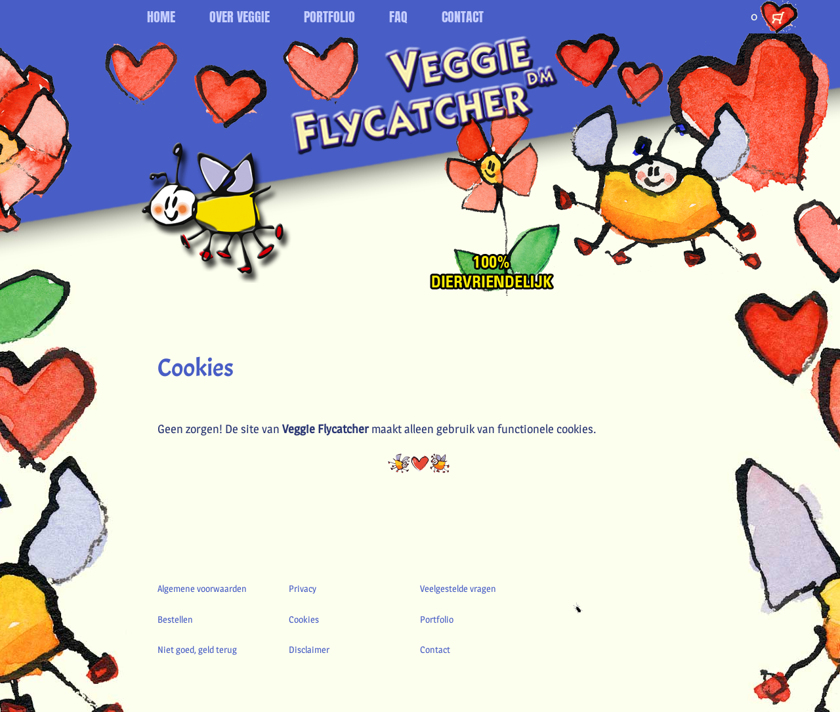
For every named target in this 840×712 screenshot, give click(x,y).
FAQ (398, 17)
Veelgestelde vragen (458, 588)
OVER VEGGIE (239, 17)
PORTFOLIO (329, 17)
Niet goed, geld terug (197, 649)
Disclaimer (309, 649)
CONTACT (463, 17)
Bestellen (175, 619)
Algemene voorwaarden (202, 588)
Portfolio (436, 619)
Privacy (302, 588)
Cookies (304, 619)
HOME (161, 17)
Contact (435, 649)
